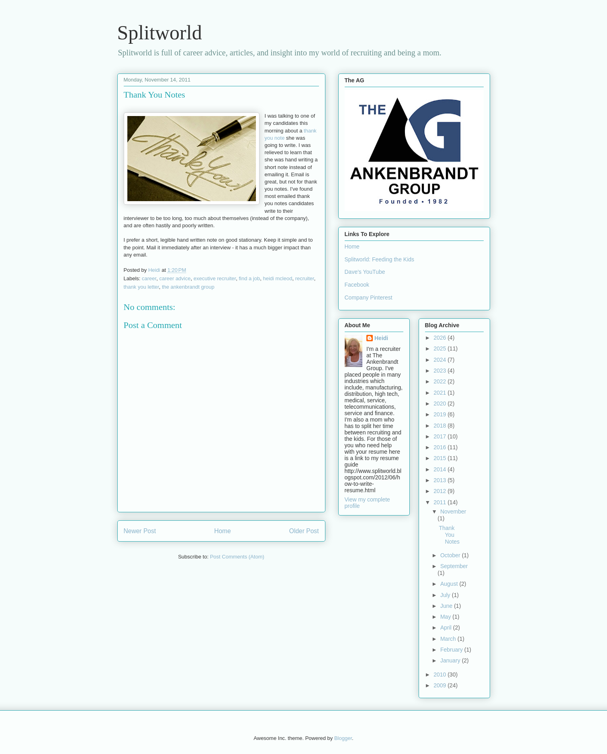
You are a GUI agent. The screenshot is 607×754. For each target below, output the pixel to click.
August (449, 584)
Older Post (304, 531)
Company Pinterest (368, 297)
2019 (440, 414)
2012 (440, 491)
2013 (440, 480)
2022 (440, 381)
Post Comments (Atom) (237, 557)
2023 (440, 370)
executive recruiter (215, 278)
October (451, 555)
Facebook (357, 284)
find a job (249, 278)
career (149, 278)
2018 (440, 425)
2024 (440, 360)
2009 (440, 685)
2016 (440, 447)
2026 (440, 337)
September (454, 566)
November (453, 511)
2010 (440, 674)
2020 (440, 403)
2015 (440, 458)
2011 (440, 502)
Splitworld (159, 32)
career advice (174, 278)
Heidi (381, 338)
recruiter (304, 278)
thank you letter (141, 287)
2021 (440, 392)
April (446, 627)
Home (222, 531)
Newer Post (140, 531)
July (446, 595)
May (446, 616)
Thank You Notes (449, 535)
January (451, 660)
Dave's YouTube (365, 272)
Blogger (343, 738)
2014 (440, 469)
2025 (440, 348)
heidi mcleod (277, 278)
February (452, 649)
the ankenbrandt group (188, 287)
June (447, 606)
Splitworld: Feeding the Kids (380, 259)
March (449, 639)
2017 (440, 436)
